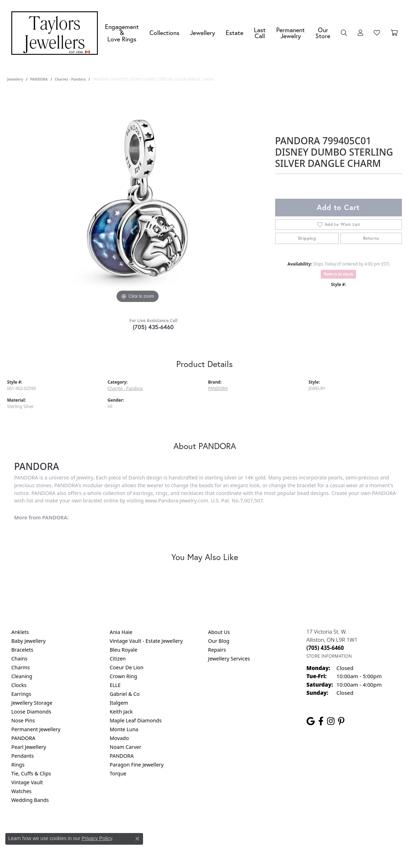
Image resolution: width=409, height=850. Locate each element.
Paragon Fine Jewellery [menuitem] (137, 764)
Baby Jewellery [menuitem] (28, 641)
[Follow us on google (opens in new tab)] (311, 721)
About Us (219, 632)
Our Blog (218, 641)
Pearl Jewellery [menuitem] (28, 747)
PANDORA (38, 79)
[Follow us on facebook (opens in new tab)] (321, 721)
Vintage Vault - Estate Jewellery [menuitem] (146, 641)
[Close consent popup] (137, 839)
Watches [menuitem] (21, 791)
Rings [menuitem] (17, 764)
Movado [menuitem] (119, 738)
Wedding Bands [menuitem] (30, 800)
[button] (344, 32)
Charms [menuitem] (20, 667)
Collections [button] (164, 33)
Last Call (260, 33)
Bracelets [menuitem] (22, 649)
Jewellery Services (229, 658)
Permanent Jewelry (290, 33)
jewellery (15, 79)
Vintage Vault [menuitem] (27, 782)
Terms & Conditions (211, 829)
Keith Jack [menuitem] (121, 711)
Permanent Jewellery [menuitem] (35, 729)
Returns (371, 238)
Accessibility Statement (264, 829)
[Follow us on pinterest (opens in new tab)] (341, 721)
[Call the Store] (325, 647)
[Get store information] (329, 656)
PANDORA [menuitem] (23, 738)
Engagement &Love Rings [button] (122, 33)
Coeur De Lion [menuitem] (127, 667)
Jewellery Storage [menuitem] (31, 702)
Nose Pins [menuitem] (23, 720)
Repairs (217, 649)
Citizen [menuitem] (118, 658)
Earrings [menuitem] (21, 694)
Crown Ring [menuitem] (123, 676)
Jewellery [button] (202, 33)
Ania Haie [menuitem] (121, 632)
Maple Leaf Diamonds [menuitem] (136, 720)
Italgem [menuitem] (119, 702)
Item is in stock (338, 273)
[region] (137, 199)
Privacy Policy (169, 829)
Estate (234, 33)
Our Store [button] (322, 33)
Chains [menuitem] (19, 658)
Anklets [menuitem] (20, 632)
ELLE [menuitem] (115, 685)
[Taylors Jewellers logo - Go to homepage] (56, 33)
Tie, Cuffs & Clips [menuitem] (31, 773)
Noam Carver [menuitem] (125, 747)
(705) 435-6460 (153, 327)
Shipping (307, 238)
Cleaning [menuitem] (21, 676)
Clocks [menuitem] (18, 685)
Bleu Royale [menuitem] (123, 649)
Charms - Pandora (70, 79)
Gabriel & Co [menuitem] (125, 694)
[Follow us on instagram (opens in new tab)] (330, 721)
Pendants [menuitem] (22, 755)
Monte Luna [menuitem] (124, 729)
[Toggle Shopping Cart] (394, 32)
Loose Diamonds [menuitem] (31, 711)
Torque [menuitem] (118, 773)
